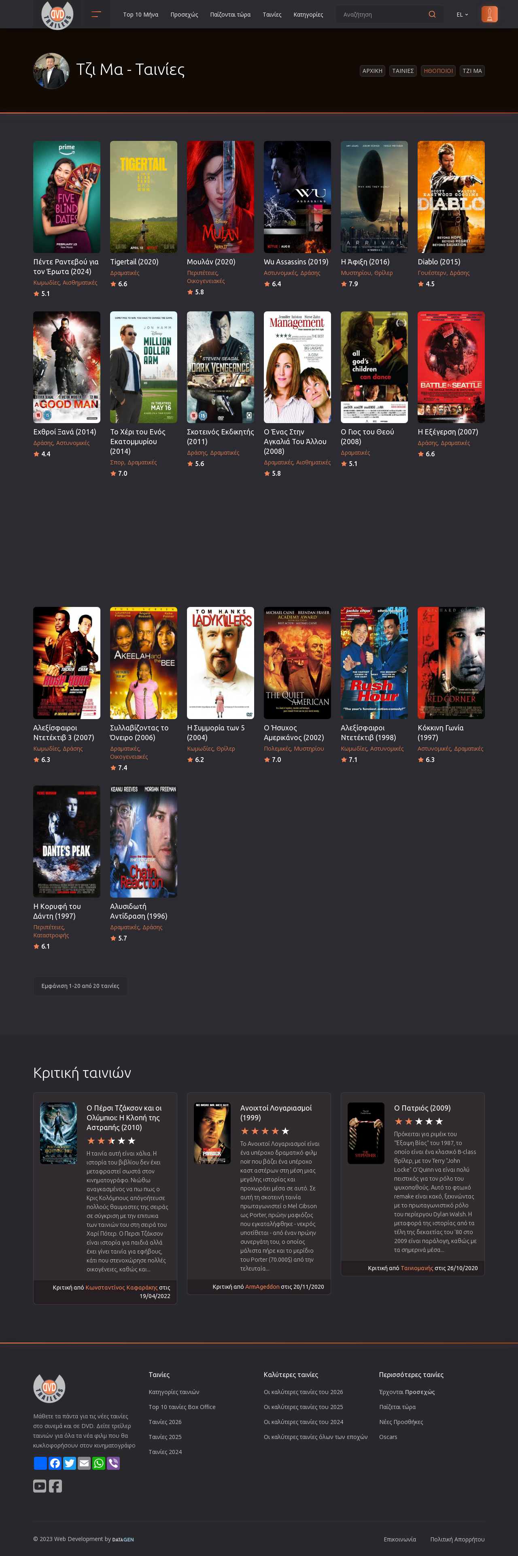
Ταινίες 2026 (165, 1422)
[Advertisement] (259, 539)
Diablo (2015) (439, 262)
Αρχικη (372, 71)
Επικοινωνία (400, 1539)
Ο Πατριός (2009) (422, 1108)
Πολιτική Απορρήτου (457, 1539)
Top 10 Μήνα (140, 14)
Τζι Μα (472, 71)
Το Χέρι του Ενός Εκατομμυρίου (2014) (138, 441)
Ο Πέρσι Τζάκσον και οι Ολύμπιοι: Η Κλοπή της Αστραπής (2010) (124, 1117)
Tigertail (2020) (134, 262)
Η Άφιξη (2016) (365, 262)
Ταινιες (403, 71)
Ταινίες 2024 (165, 1452)
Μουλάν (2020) (211, 262)
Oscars (388, 1437)
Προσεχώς (184, 14)
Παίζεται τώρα (397, 1407)
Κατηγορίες (308, 14)
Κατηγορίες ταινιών (174, 1392)
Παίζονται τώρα (230, 14)
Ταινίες (272, 14)
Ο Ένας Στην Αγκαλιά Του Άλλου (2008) (295, 441)
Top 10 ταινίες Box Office (182, 1407)
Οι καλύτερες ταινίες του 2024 (303, 1422)
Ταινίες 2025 (165, 1437)
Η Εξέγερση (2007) (448, 432)
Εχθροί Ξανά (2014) (64, 432)
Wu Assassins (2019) (296, 262)
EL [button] (462, 14)
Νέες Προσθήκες (401, 1422)
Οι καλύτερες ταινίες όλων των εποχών (316, 1437)
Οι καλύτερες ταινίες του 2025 (303, 1407)
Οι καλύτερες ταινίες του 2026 (303, 1392)
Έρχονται (407, 1392)
